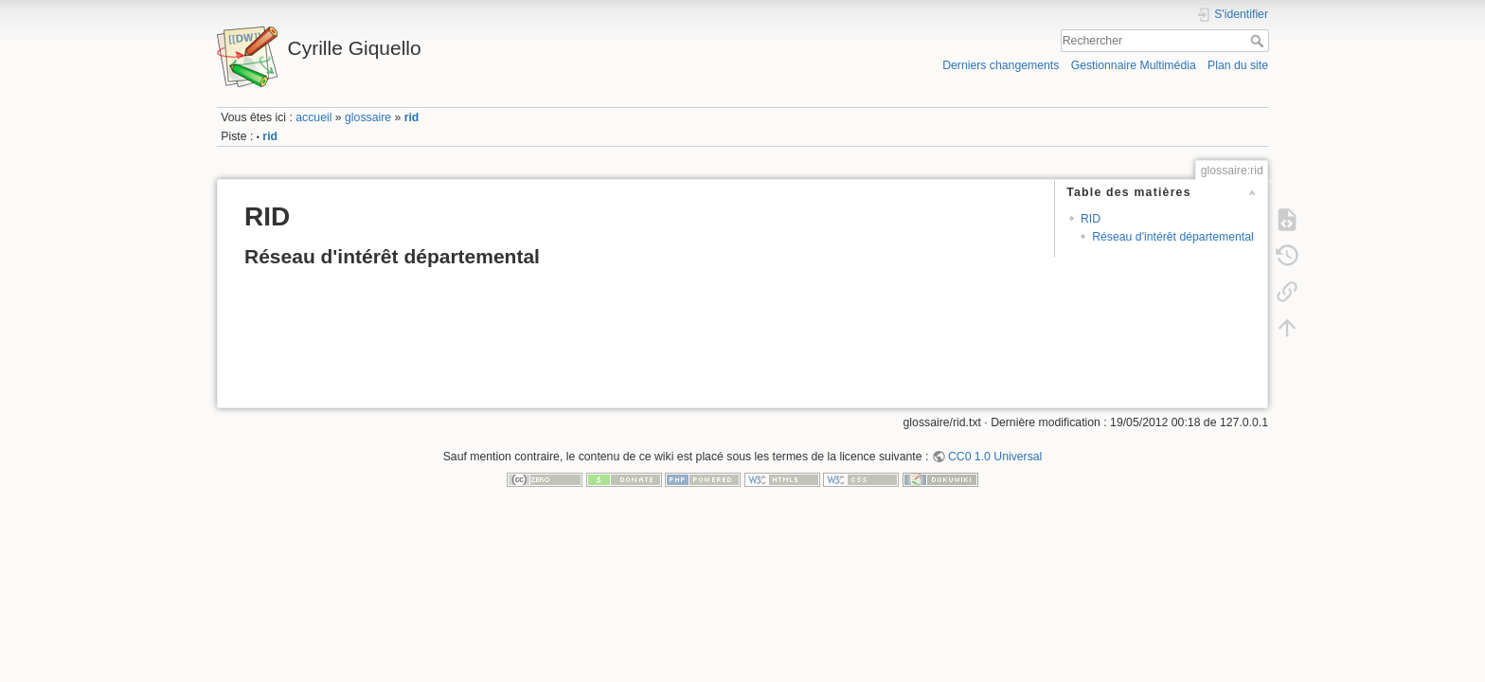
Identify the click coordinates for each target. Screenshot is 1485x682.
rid (412, 117)
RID (1090, 218)
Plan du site (1238, 65)
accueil (313, 117)
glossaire (368, 117)
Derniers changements (1000, 65)
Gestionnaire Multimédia (1133, 65)
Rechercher (1259, 40)
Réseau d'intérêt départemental (1173, 236)
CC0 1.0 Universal (995, 456)
